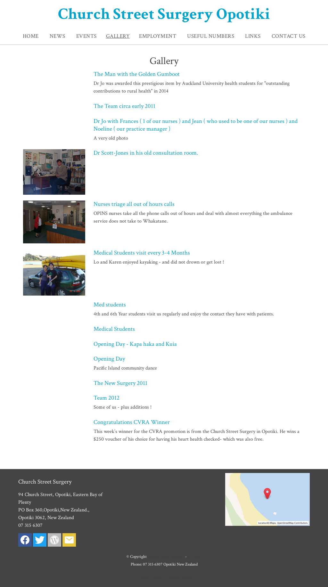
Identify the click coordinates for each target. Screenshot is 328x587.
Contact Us (289, 36)
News (57, 36)
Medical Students (114, 329)
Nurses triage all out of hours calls (134, 204)
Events (86, 36)
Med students (110, 305)
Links (253, 36)
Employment (157, 36)
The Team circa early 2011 (124, 106)
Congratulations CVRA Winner (132, 422)
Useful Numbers (210, 36)
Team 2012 (106, 398)
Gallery (118, 36)
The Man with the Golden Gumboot (137, 74)
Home (31, 36)
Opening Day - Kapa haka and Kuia (135, 344)
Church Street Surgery (166, 556)
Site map (194, 556)
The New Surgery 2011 (120, 383)
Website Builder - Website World (164, 577)
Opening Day (109, 359)
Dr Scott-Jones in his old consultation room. (146, 153)
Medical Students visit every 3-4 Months (142, 253)
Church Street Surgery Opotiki (164, 14)
